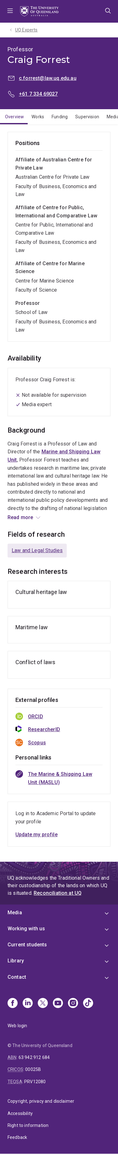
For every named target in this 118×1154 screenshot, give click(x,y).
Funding (60, 116)
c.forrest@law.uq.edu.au (47, 78)
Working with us (26, 929)
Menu (10, 11)
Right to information (28, 1125)
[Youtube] (58, 1003)
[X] (43, 1003)
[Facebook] (13, 1003)
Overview (14, 116)
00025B (33, 1069)
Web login (17, 1025)
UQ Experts (26, 29)
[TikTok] (88, 1003)
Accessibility (20, 1113)
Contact (17, 977)
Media (15, 913)
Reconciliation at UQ (57, 893)
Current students (27, 945)
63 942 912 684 (34, 1057)
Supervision (87, 116)
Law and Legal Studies (37, 550)
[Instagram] (73, 1003)
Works (37, 116)
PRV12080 (35, 1081)
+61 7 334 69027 (38, 94)
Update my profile (36, 834)
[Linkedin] (28, 1003)
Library (16, 961)
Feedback (17, 1137)
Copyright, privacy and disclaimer (41, 1101)
